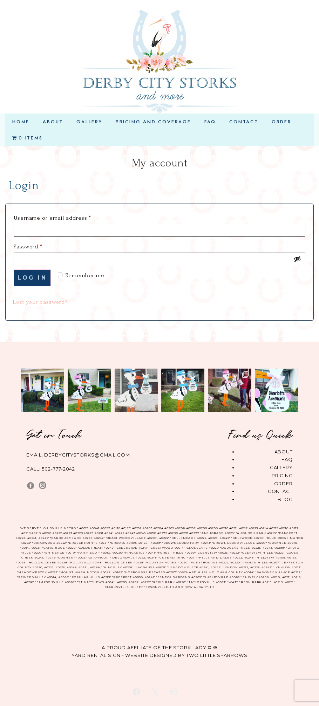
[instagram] (173, 691)
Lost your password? (40, 302)
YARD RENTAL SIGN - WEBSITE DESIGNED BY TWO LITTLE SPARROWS (159, 655)
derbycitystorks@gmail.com (87, 455)
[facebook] (136, 691)
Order (282, 121)
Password (40, 245)
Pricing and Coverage (153, 121)
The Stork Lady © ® (189, 647)
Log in (32, 277)
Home (20, 121)
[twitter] (155, 691)
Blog (285, 499)
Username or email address (64, 216)
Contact (243, 121)
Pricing (282, 475)
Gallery (89, 121)
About (53, 121)
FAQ (210, 121)
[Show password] (297, 259)
